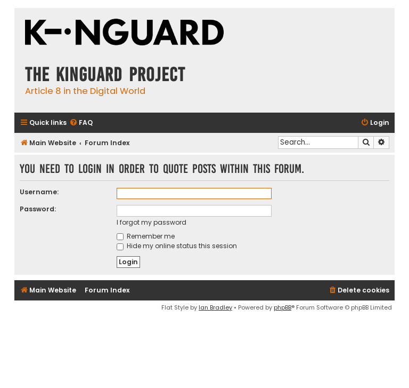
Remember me (146, 236)
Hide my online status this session (177, 245)
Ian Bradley (215, 307)
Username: (39, 191)
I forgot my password (151, 222)
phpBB (282, 307)
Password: (38, 208)
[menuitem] (81, 123)
